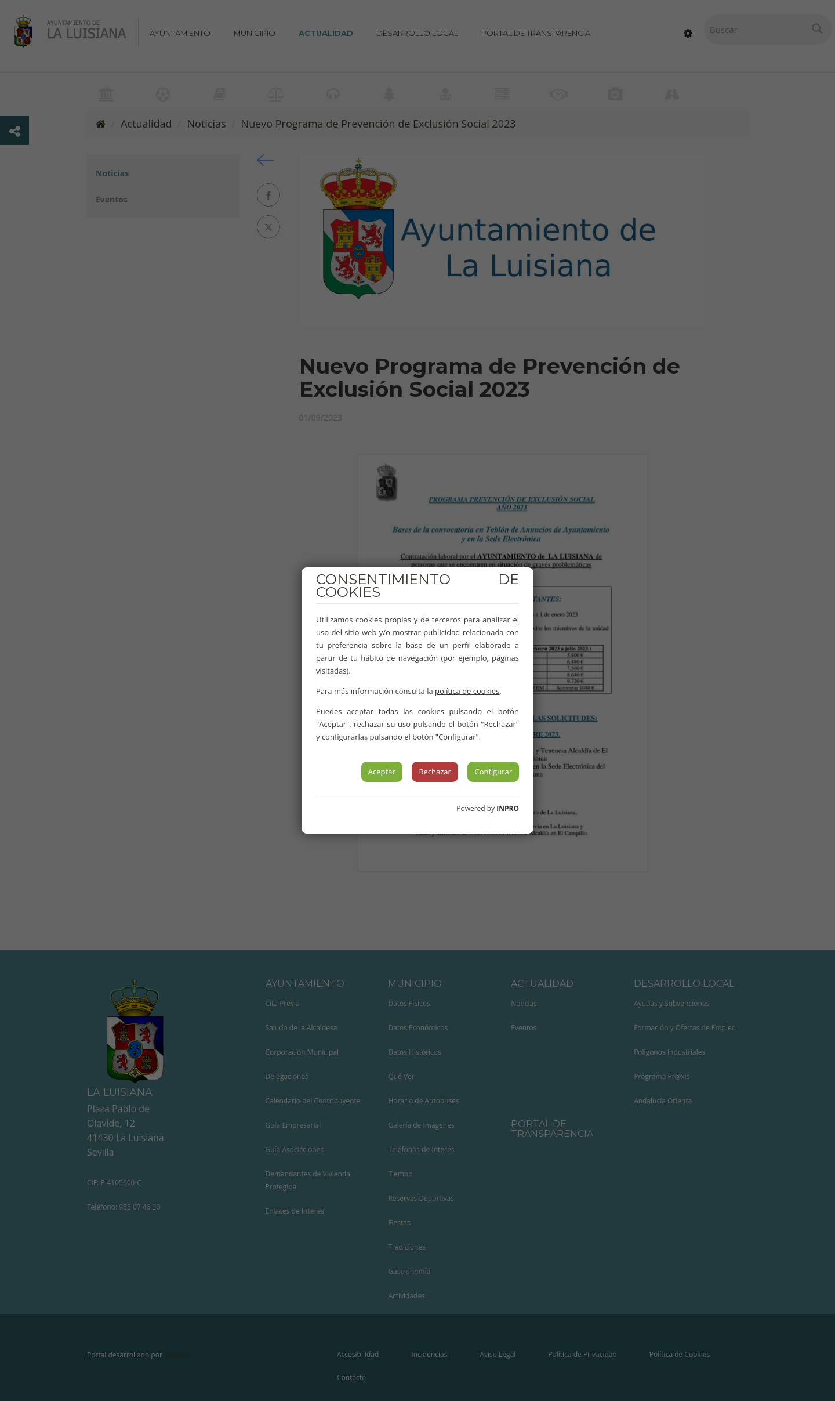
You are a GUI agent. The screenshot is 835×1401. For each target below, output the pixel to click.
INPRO (507, 808)
